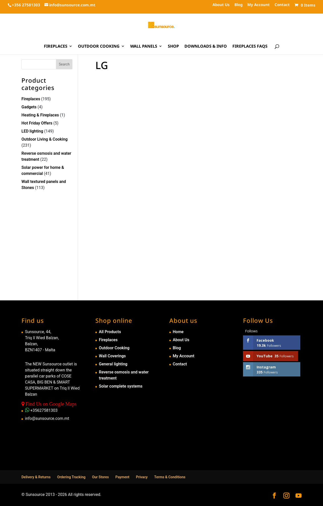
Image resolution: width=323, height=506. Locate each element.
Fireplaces (55, 46)
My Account (258, 5)
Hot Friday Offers (36, 123)
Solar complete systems (121, 386)
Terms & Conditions (169, 477)
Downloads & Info (205, 46)
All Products (110, 331)
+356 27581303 (26, 4)
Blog (238, 5)
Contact (282, 5)
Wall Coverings (112, 356)
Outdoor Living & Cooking (44, 139)
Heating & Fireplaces (40, 115)
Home (178, 331)
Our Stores (100, 477)
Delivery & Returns (36, 477)
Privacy (142, 477)
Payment (122, 477)
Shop (173, 46)
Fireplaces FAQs (249, 46)
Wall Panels (143, 46)
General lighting (113, 364)
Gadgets (29, 107)
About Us (221, 5)
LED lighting (32, 131)
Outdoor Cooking (99, 46)
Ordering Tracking (71, 477)
